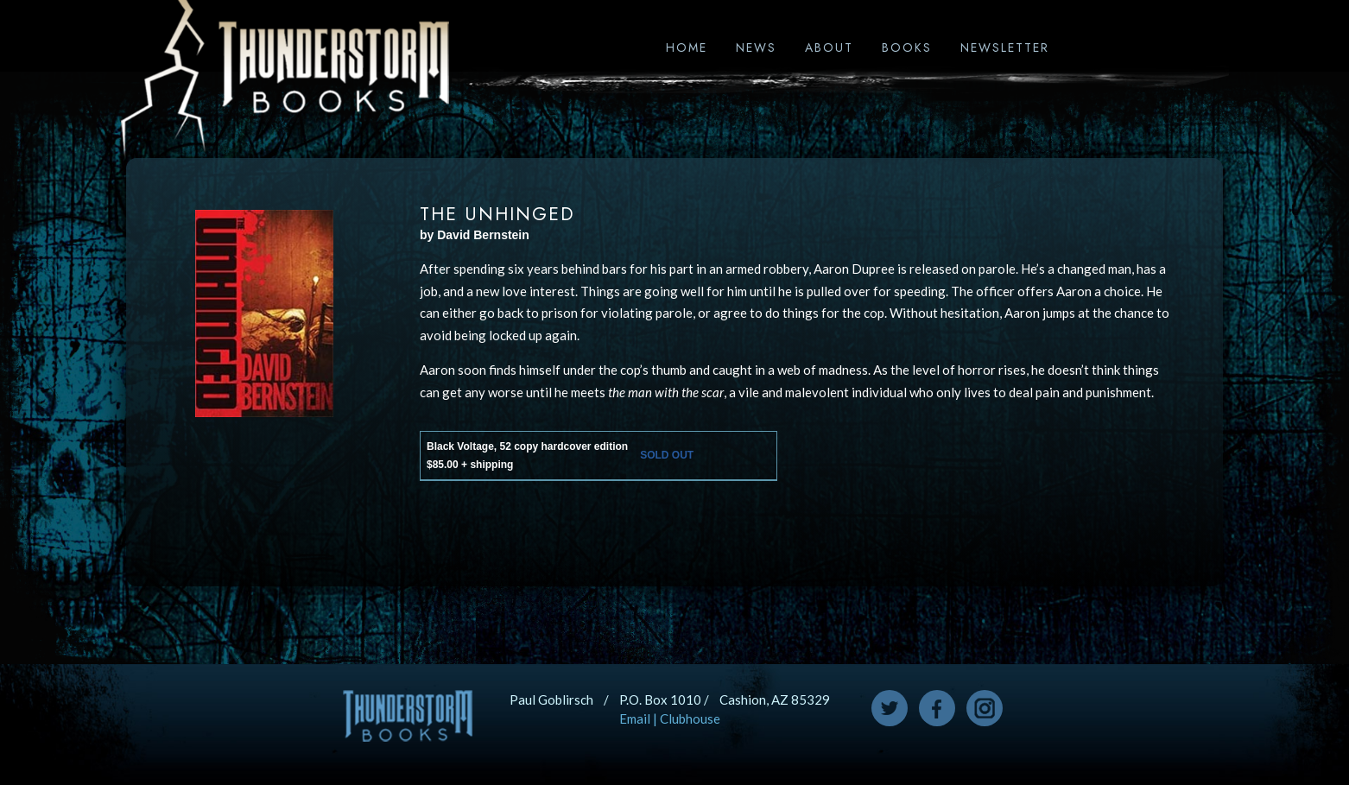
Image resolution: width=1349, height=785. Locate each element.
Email (634, 718)
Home (686, 47)
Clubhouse (690, 718)
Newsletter (1004, 47)
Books (907, 47)
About (829, 47)
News (756, 47)
